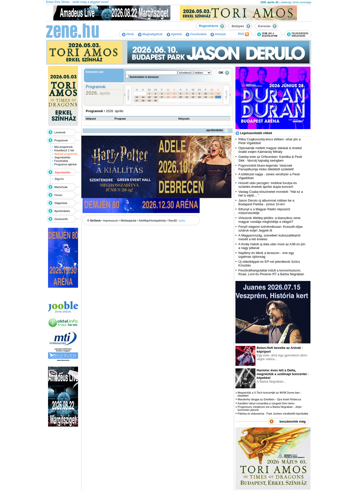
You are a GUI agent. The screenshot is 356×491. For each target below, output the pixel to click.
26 (218, 97)
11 (212, 93)
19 (174, 97)
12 (218, 93)
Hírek (128, 34)
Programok (61, 140)
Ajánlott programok (65, 153)
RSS (243, 34)
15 (149, 97)
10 (205, 93)
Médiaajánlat (128, 220)
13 (137, 97)
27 (137, 100)
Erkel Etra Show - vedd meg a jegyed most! (77, 2)
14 (143, 97)
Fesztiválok (196, 34)
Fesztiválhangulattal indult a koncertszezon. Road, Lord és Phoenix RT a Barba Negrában (271, 272)
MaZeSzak (61, 187)
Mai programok (63, 146)
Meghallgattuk (150, 34)
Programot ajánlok (65, 164)
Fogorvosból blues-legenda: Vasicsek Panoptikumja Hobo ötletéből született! (266, 167)
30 (137, 93)
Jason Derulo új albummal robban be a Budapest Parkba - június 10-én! (266, 202)
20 (180, 97)
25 (212, 97)
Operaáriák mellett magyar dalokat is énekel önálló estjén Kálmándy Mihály (270, 150)
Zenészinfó (61, 219)
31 (143, 93)
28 (143, 100)
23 (199, 97)
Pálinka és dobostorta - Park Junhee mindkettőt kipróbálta (273, 413)
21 (187, 97)
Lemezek (60, 132)
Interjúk (218, 34)
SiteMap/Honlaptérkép (152, 220)
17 (162, 97)
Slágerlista (60, 203)
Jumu (182, 220)
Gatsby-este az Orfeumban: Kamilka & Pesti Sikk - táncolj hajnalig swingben (270, 158)
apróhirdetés (217, 130)
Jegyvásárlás (62, 157)
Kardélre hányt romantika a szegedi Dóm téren (266, 403)
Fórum (58, 195)
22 (193, 97)
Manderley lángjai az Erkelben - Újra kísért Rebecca (269, 399)
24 (205, 97)
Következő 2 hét (64, 150)
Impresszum (110, 220)
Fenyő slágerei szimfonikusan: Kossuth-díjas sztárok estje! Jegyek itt (270, 228)
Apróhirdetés (62, 211)
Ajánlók (174, 34)
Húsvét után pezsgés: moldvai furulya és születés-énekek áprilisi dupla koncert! (267, 185)
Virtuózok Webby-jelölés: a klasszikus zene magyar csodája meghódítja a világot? (269, 220)
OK (224, 72)
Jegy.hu (59, 178)
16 (155, 97)
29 (149, 100)
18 (168, 97)
